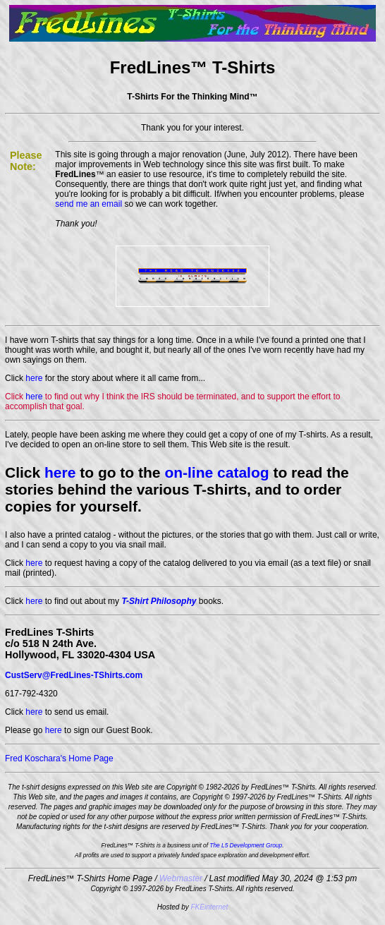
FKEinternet (209, 907)
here (33, 378)
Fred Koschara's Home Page (59, 758)
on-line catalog (216, 472)
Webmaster (180, 878)
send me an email (88, 204)
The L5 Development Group (245, 845)
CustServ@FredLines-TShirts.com (73, 675)
